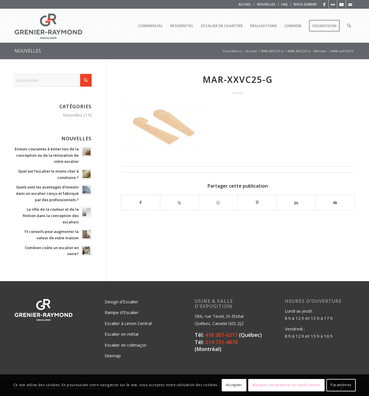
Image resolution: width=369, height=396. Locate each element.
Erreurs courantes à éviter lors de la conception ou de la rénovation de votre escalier (47, 155)
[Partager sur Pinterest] (257, 203)
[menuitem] (245, 4)
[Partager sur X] (179, 203)
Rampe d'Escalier (122, 312)
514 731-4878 (221, 342)
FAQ (284, 4)
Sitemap (113, 355)
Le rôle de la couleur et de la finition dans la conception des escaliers (51, 215)
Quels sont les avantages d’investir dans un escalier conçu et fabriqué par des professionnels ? (47, 193)
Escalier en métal (121, 334)
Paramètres (341, 384)
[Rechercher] (349, 25)
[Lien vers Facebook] (324, 4)
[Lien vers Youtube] (341, 4)
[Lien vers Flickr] (333, 4)
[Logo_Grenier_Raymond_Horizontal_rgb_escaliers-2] (48, 25)
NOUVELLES (266, 4)
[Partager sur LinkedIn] (296, 203)
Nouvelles (72, 115)
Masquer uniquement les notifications (286, 384)
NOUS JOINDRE (305, 4)
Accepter (234, 384)
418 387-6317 (221, 334)
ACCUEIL (244, 4)
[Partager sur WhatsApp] (218, 203)
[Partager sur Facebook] (140, 203)
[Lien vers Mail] (350, 4)
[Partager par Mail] (335, 203)
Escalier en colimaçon (125, 345)
